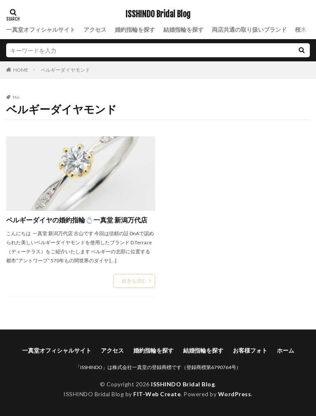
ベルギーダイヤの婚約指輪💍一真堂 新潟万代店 (76, 220)
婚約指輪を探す (135, 29)
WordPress (234, 393)
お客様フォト (250, 350)
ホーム (285, 350)
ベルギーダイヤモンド (65, 70)
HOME (20, 69)
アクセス (95, 29)
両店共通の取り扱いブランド (249, 29)
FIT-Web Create (157, 393)
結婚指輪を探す (183, 29)
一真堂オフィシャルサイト (40, 29)
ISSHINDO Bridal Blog (158, 14)
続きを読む (134, 281)
